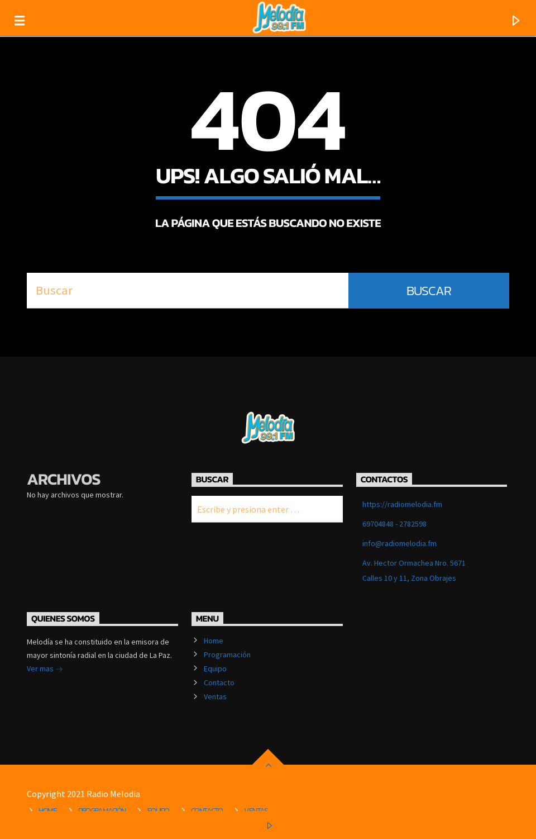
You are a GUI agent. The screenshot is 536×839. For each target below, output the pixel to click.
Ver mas (45, 669)
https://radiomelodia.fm (402, 504)
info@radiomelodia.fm (399, 543)
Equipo (215, 668)
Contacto (219, 682)
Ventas (215, 696)
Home (213, 641)
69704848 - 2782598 (394, 524)
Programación (227, 655)
